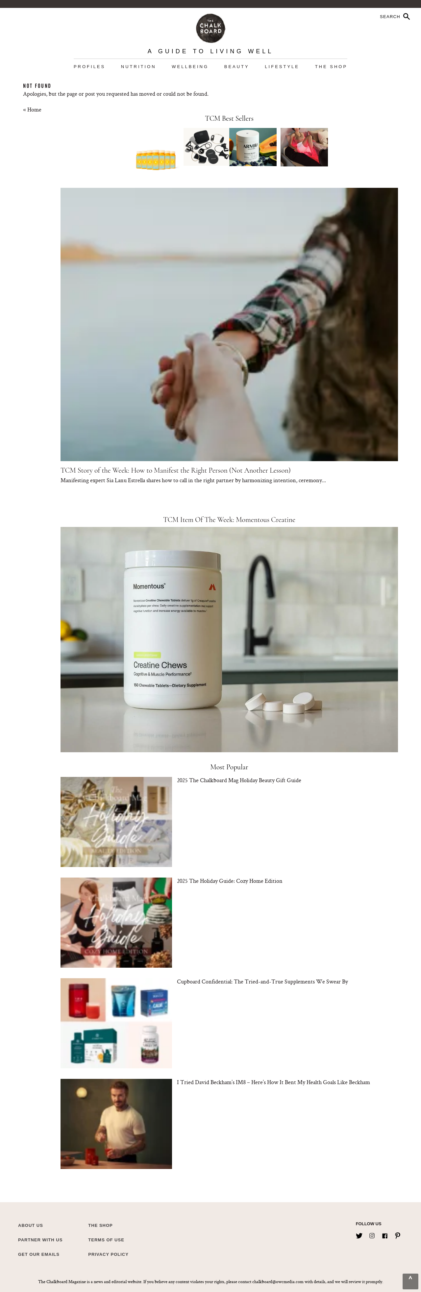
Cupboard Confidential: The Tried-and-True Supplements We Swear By (262, 981)
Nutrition (138, 66)
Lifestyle (282, 66)
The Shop (331, 66)
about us (30, 1225)
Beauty (236, 66)
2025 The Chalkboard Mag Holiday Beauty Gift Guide (239, 780)
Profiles (89, 66)
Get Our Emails (39, 1254)
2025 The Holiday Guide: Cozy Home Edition (230, 880)
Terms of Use (106, 1239)
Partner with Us (40, 1239)
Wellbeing (190, 66)
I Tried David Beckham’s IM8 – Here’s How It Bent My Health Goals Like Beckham (273, 1082)
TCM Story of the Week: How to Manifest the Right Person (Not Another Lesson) (176, 470)
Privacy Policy (108, 1254)
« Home (32, 109)
